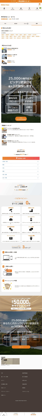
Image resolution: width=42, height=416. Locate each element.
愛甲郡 (28, 38)
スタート (21, 347)
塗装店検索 (12, 9)
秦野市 (11, 36)
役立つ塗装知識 (24, 376)
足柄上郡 (18, 38)
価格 (37, 23)
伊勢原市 (23, 36)
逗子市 (3, 36)
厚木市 (15, 36)
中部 (3, 167)
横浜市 (3, 34)
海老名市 (28, 36)
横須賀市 (12, 34)
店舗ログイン (3, 395)
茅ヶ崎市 (34, 34)
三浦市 (7, 36)
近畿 (3, 171)
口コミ (26, 23)
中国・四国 (4, 174)
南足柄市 (37, 36)
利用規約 (23, 387)
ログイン (2, 380)
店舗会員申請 (24, 384)
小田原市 (29, 34)
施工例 (29, 9)
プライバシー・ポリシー (5, 391)
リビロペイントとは (25, 391)
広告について (3, 387)
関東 (3, 164)
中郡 (15, 38)
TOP (4, 9)
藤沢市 (25, 34)
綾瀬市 (3, 38)
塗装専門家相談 (24, 373)
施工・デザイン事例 (4, 376)
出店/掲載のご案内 (4, 384)
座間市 (33, 36)
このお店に (16, 414)
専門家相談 (21, 9)
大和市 (19, 36)
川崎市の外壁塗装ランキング (6, 30)
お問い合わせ (24, 380)
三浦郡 (7, 38)
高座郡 (11, 38)
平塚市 (17, 34)
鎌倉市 (21, 34)
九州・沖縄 (4, 177)
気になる (38, 8)
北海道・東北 (5, 161)
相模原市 (7, 34)
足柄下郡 (23, 38)
